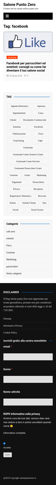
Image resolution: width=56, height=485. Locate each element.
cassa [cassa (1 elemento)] (40, 113)
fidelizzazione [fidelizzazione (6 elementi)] (19, 134)
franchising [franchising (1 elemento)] (18, 140)
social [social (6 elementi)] (15, 210)
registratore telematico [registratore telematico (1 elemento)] (20, 196)
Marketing (12, 57)
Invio (7, 455)
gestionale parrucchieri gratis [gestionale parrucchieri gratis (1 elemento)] (28, 168)
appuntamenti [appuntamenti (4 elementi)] (19, 113)
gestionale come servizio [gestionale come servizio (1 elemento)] (28, 161)
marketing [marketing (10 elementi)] (41, 175)
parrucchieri (12, 266)
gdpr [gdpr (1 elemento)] (40, 140)
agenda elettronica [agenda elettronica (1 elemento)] (19, 106)
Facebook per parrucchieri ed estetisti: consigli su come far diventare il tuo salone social (26, 66)
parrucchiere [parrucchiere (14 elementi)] (38, 182)
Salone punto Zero (19, 298)
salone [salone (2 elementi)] (13, 203)
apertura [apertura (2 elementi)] (41, 106)
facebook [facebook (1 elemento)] (38, 127)
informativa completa (14, 433)
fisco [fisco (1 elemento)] (40, 134)
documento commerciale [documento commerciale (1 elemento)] (34, 120)
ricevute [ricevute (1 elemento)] (42, 196)
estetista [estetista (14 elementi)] (17, 127)
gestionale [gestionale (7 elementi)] (28, 147)
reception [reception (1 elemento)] (38, 189)
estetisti (10, 238)
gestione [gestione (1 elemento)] (14, 175)
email (6, 346)
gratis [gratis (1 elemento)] (27, 175)
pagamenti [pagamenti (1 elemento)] (16, 182)
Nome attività (11, 391)
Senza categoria (14, 273)
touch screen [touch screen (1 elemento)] (37, 210)
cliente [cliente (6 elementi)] (13, 120)
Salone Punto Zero (19, 4)
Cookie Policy (10, 332)
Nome (7, 369)
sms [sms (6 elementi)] (44, 203)
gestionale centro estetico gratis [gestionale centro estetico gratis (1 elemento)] (28, 154)
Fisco (9, 245)
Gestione (10, 252)
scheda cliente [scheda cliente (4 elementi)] (29, 203)
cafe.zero (10, 231)
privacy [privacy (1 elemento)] (16, 189)
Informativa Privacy (13, 325)
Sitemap (7, 318)
